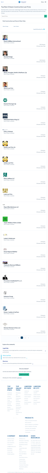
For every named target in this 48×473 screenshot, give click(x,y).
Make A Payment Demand (31, 420)
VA (36, 452)
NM (32, 449)
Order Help (10, 452)
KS (36, 443)
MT (33, 447)
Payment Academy (23, 466)
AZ (35, 440)
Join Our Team (10, 440)
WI (31, 454)
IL (31, 443)
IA (34, 443)
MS (40, 445)
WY (33, 454)
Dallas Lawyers (37, 396)
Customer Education (23, 465)
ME (32, 445)
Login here (19, 377)
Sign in (2, 1)
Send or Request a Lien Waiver (31, 424)
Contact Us (9, 444)
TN (40, 450)
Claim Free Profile (24, 374)
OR (31, 450)
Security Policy (37, 472)
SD (38, 450)
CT (31, 442)
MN (38, 445)
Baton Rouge (5, 26)
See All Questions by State (10, 409)
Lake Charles (16, 26)
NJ (39, 447)
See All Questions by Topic (19, 412)
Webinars (21, 468)
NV (36, 447)
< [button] (18, 337)
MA (35, 445)
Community (27, 432)
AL (31, 440)
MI (36, 445)
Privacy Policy (31, 472)
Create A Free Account (30, 430)
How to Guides (22, 463)
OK (40, 449)
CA (38, 440)
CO (40, 440)
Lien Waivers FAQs (23, 442)
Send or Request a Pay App (31, 426)
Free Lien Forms (22, 451)
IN (33, 443)
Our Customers (10, 442)
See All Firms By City (39, 29)
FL (34, 442)
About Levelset (10, 438)
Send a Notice (28, 422)
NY (33, 449)
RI (34, 450)
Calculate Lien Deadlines (30, 428)
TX (31, 452)
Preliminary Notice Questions (18, 400)
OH (38, 449)
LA (39, 443)
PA (33, 450)
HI (38, 442)
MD (33, 445)
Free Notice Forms (23, 457)
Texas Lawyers (27, 396)
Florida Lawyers (27, 394)
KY (38, 443)
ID (39, 442)
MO (32, 447)
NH (38, 447)
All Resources (22, 438)
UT (33, 452)
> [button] (28, 337)
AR (36, 440)
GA (36, 442)
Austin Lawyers (37, 394)
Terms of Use (25, 472)
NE (35, 447)
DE (33, 442)
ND (36, 449)
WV (40, 452)
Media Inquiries (10, 454)
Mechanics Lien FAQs (24, 440)
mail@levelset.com (11, 446)
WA (38, 452)
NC (35, 449)
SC (36, 450)
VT (35, 452)
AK (33, 440)
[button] (45, 2)
